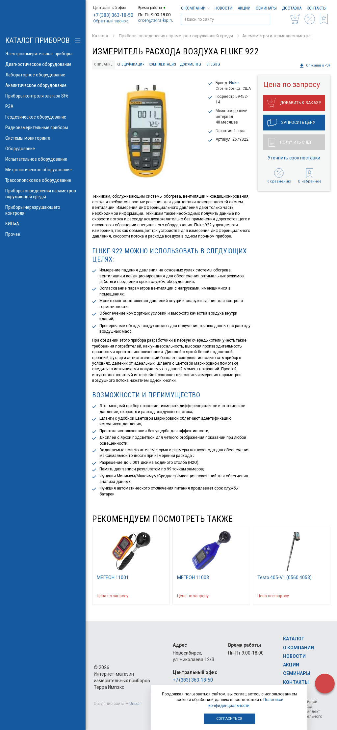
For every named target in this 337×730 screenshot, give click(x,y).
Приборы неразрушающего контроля (42, 210)
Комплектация (162, 64)
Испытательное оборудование (42, 159)
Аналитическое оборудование (42, 85)
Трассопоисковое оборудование (42, 180)
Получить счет (290, 142)
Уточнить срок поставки (294, 157)
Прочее (42, 234)
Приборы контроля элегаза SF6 (42, 96)
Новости (223, 8)
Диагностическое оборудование (42, 64)
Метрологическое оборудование (42, 170)
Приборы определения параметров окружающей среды (42, 194)
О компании (195, 8)
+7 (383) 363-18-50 (113, 15)
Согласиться (229, 718)
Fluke (234, 82)
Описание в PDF (314, 65)
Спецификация (130, 64)
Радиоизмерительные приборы (42, 127)
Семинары (266, 8)
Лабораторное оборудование (42, 75)
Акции (244, 8)
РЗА (42, 106)
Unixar (135, 703)
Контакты (316, 8)
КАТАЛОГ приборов (37, 40)
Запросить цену (291, 123)
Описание (103, 64)
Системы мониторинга (42, 138)
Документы (190, 64)
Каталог (293, 638)
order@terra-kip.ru (155, 20)
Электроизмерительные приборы (42, 54)
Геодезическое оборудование (42, 117)
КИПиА (42, 224)
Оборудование (42, 149)
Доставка (291, 8)
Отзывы (213, 64)
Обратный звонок (110, 20)
